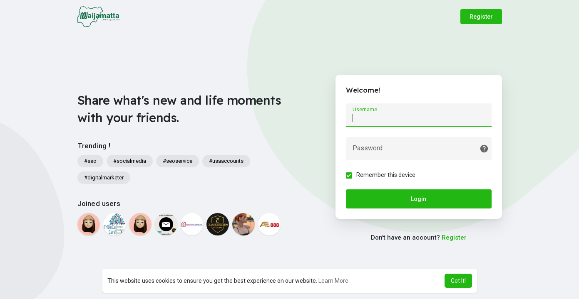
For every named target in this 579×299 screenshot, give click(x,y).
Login (418, 199)
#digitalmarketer (104, 177)
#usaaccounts (226, 161)
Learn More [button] (333, 280)
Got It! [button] (458, 280)
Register (481, 16)
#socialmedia (129, 161)
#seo (90, 161)
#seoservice (177, 161)
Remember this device (385, 175)
